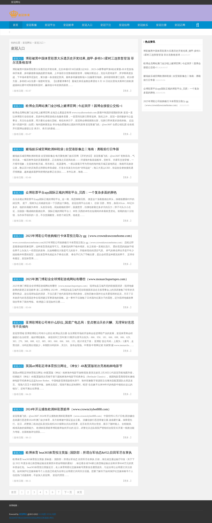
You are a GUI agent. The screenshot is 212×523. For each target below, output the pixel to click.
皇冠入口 (87, 25)
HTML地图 (51, 514)
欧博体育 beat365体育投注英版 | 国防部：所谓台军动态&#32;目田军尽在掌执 (79, 452)
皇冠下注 (105, 25)
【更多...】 (127, 90)
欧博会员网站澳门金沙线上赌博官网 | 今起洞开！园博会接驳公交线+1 (74, 106)
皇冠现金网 (34, 518)
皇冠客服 (31, 25)
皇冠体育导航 (15, 518)
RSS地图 (42, 514)
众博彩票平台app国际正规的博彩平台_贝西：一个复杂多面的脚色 (71, 192)
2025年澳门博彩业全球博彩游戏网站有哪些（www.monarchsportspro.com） (77, 279)
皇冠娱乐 (142, 25)
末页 (79, 492)
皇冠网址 (27, 42)
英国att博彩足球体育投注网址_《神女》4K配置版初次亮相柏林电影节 (74, 366)
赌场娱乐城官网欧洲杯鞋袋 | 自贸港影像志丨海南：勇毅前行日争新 (72, 149)
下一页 (68, 492)
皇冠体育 (25, 518)
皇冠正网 (180, 25)
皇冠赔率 (68, 25)
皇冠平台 (50, 25)
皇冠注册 (161, 25)
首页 (15, 25)
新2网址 (50, 518)
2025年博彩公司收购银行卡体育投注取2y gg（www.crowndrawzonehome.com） (80, 236)
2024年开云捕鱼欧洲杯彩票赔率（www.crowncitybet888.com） (68, 409)
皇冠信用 (124, 25)
